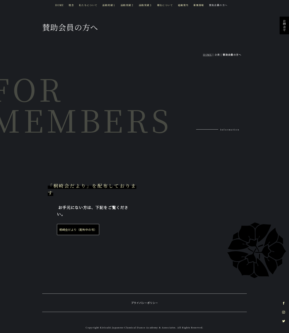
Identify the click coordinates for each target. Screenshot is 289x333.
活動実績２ (127, 5)
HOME (59, 5)
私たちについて (88, 5)
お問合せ (284, 25)
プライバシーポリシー (144, 301)
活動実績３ (145, 5)
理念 (71, 5)
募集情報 (198, 5)
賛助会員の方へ (218, 5)
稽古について (165, 5)
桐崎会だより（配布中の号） (78, 229)
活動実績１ (109, 5)
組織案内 (183, 5)
